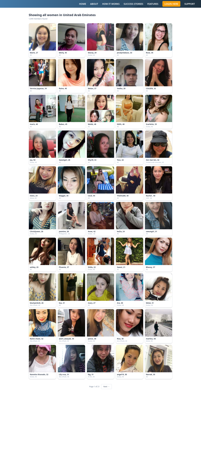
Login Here (171, 3)
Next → (106, 386)
